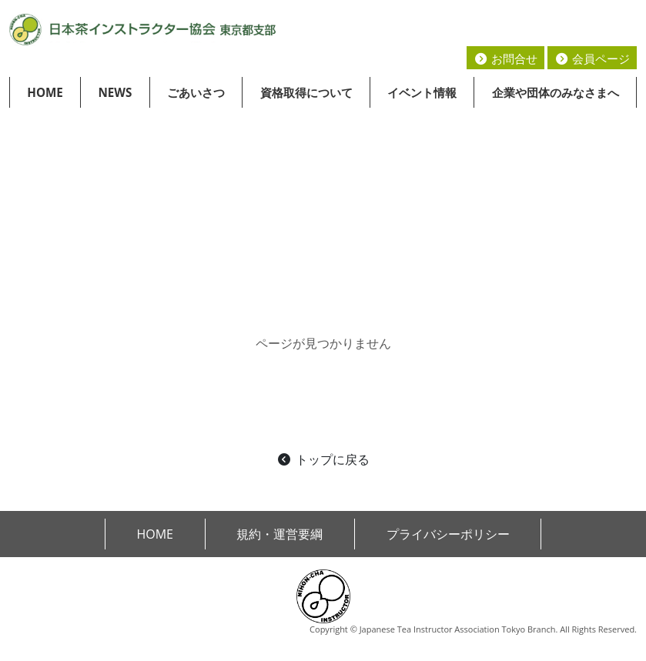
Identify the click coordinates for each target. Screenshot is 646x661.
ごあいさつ (196, 92)
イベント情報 (422, 92)
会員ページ (592, 58)
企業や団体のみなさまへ (555, 92)
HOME (45, 92)
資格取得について (306, 92)
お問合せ (505, 58)
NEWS (115, 92)
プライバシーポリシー (448, 534)
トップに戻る (322, 459)
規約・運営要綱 (279, 534)
